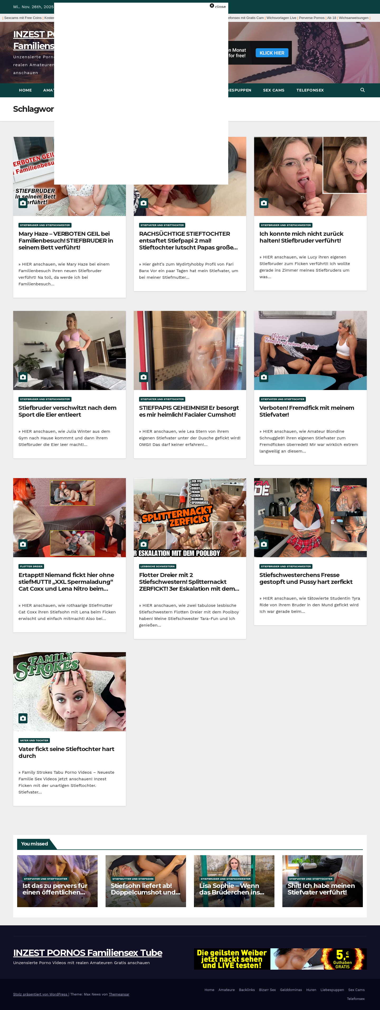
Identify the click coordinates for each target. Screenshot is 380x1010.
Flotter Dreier (31, 566)
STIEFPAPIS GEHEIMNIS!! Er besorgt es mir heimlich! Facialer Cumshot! (189, 411)
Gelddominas (291, 990)
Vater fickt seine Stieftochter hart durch (66, 752)
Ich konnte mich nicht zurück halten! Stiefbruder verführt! (301, 237)
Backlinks (247, 990)
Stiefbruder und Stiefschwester (45, 225)
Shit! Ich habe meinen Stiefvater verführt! (321, 889)
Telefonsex (310, 90)
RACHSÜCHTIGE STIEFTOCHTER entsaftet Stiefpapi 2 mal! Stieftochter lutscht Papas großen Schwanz (188, 244)
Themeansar (119, 994)
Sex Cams (274, 90)
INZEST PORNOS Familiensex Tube (87, 952)
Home (25, 90)
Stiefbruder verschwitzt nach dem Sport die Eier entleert (67, 411)
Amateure (226, 990)
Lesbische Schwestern (158, 566)
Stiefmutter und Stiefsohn (132, 878)
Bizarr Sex (267, 990)
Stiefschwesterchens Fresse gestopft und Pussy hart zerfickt (306, 578)
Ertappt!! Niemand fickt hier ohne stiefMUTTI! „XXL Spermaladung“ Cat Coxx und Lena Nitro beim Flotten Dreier (66, 585)
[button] (362, 90)
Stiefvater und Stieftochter (162, 225)
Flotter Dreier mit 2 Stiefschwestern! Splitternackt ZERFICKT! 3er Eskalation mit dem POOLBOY (187, 585)
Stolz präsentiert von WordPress (40, 994)
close (220, 6)
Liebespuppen (235, 90)
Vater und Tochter (34, 740)
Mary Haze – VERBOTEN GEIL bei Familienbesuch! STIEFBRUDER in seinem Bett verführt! (65, 240)
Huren (311, 990)
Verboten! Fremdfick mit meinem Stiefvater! (306, 411)
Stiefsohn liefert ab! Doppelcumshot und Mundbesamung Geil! (144, 892)
